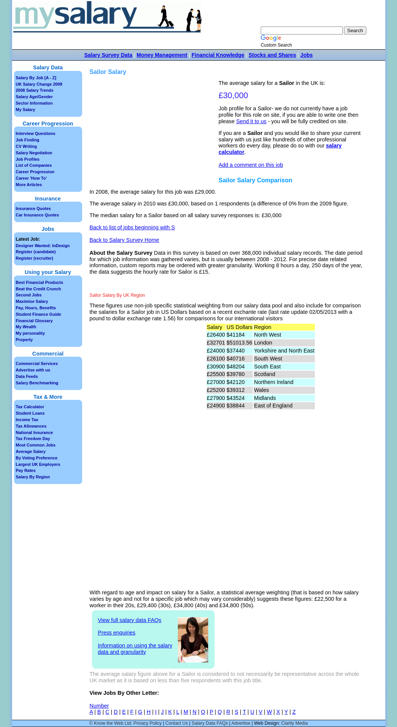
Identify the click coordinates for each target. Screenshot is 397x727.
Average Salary (31, 451)
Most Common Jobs (36, 445)
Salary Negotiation (34, 152)
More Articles (29, 184)
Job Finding (27, 140)
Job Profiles (28, 159)
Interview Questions (36, 133)
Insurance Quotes (33, 208)
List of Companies (34, 165)
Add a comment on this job (251, 165)
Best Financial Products (39, 282)
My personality (30, 333)
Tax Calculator (30, 406)
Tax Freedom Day (33, 438)
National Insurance (34, 432)
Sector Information (34, 103)
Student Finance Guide (38, 314)
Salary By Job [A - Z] (36, 77)
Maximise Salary (32, 301)
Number (99, 706)
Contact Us (176, 723)
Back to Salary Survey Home (124, 240)
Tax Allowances (31, 426)
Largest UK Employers (38, 464)
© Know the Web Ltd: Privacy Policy (125, 723)
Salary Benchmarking (37, 383)
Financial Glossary (34, 320)
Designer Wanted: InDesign (43, 245)
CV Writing (26, 146)
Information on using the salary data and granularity (135, 648)
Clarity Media (294, 723)
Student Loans (30, 413)
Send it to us (251, 121)
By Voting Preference (37, 458)
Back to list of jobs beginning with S (132, 227)
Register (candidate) (36, 251)
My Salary (25, 109)
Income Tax (27, 419)
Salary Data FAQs (209, 723)
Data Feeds (27, 376)
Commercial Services (37, 363)
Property (24, 339)
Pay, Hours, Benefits (36, 308)
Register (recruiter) (34, 258)
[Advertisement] (155, 133)
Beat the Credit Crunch (38, 289)
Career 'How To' (31, 178)
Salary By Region (33, 477)
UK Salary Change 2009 (39, 84)
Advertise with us (33, 370)
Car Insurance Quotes (37, 215)
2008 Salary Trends (35, 90)
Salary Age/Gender (34, 96)
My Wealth (26, 326)
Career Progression (35, 171)
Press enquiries (116, 633)
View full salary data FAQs (130, 620)
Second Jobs (29, 295)
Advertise (240, 723)
